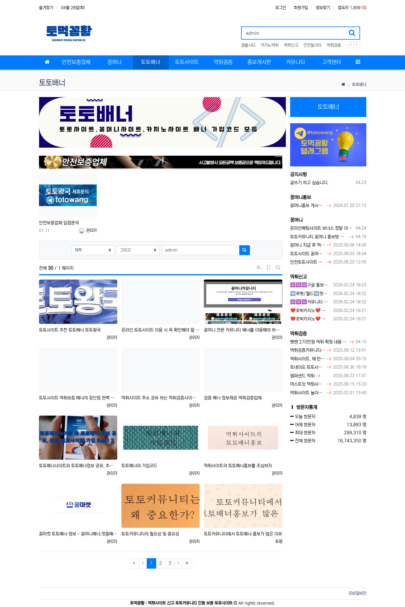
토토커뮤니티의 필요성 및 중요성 (150, 533)
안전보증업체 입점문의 (59, 222)
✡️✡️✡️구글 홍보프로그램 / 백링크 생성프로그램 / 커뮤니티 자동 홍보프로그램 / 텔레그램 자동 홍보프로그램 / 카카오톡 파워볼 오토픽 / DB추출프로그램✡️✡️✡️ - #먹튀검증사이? (310, 285)
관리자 (87, 230)
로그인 (280, 7)
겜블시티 (248, 45)
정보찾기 (323, 7)
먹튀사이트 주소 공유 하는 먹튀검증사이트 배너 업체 (160, 397)
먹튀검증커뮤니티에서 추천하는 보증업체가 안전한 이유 (308, 350)
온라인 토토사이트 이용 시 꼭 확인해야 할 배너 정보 (160, 330)
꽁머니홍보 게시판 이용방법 (308, 205)
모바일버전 (357, 593)
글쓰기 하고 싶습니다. (309, 182)
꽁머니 (296, 220)
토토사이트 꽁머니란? (308, 253)
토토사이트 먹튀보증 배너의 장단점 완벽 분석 (78, 397)
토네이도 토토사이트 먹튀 (308, 367)
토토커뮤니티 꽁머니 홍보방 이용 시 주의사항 (319, 236)
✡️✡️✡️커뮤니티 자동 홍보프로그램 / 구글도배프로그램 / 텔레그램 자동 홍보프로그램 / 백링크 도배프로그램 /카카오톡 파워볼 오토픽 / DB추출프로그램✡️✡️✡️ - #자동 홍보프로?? (310, 302)
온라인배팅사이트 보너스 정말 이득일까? (322, 228)
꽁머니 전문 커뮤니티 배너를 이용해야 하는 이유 (243, 330)
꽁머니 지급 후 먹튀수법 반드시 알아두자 (308, 245)
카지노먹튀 (270, 45)
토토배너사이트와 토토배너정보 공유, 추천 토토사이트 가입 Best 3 (78, 465)
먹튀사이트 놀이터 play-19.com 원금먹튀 (308, 392)
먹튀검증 (334, 45)
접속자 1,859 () (352, 7)
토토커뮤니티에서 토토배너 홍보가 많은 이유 (243, 533)
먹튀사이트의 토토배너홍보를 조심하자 (238, 465)
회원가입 (301, 7)
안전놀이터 (312, 45)
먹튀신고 (291, 45)
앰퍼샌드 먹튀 (302, 375)
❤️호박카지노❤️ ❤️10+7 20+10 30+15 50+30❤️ (310, 310)
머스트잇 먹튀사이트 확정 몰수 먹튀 (308, 384)
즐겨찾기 (46, 7)
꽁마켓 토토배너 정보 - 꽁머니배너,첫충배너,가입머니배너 (78, 533)
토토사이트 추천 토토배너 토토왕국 (70, 330)
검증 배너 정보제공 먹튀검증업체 (233, 397)
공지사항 (298, 174)
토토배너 (359, 84)
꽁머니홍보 (300, 197)
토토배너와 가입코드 (139, 465)
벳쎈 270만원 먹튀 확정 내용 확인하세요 (319, 341)
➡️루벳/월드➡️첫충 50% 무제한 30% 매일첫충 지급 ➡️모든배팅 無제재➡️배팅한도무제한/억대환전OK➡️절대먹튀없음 (310, 293)
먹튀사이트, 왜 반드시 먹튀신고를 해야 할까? (308, 358)
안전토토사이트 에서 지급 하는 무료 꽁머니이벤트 (308, 262)
